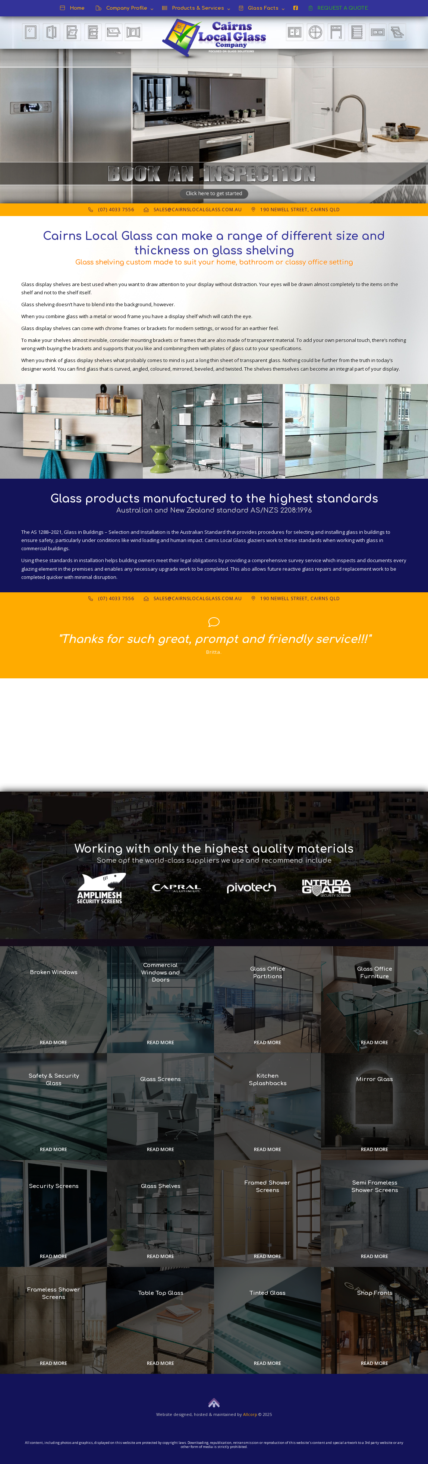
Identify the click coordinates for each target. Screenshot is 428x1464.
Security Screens (54, 1186)
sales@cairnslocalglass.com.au (193, 209)
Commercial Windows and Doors (160, 972)
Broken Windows (54, 973)
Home (72, 8)
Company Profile (121, 8)
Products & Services (193, 8)
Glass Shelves (160, 1186)
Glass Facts (258, 8)
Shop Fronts (375, 1293)
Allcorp (250, 1414)
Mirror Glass (374, 1080)
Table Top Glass (160, 1293)
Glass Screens (160, 1080)
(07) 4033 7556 (111, 209)
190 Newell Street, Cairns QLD (296, 209)
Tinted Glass (267, 1293)
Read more (53, 1042)
